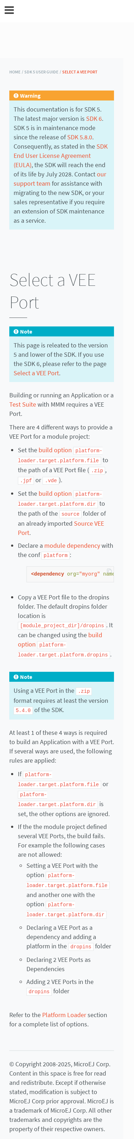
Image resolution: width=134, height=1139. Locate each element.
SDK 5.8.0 (79, 137)
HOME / (16, 71)
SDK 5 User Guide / (42, 71)
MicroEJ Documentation (71, 11)
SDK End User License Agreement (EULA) (61, 155)
